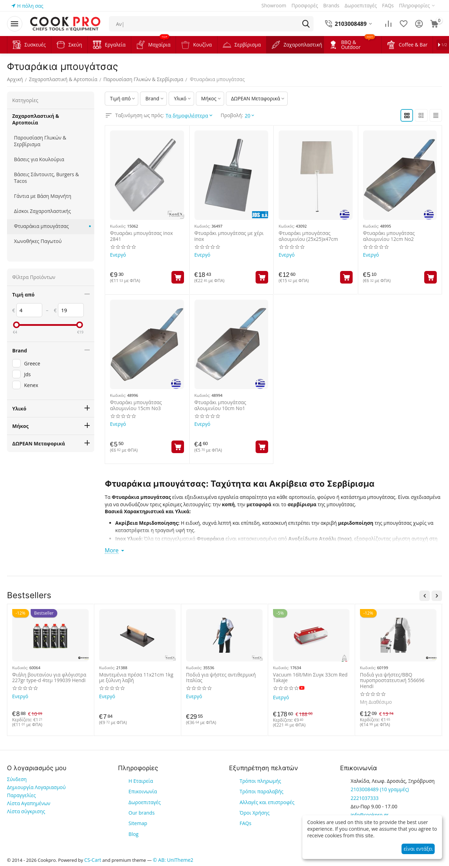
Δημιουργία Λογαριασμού (36, 787)
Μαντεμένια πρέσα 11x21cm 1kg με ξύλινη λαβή (136, 678)
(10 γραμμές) (379, 789)
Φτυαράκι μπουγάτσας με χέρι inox (229, 236)
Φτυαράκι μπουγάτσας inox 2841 (141, 236)
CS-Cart (92, 859)
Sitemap (137, 823)
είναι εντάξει (418, 848)
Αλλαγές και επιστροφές (267, 802)
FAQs (245, 823)
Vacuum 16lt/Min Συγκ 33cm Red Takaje (310, 678)
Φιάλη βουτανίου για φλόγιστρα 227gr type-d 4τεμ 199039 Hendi (49, 678)
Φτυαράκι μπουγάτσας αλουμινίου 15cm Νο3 (136, 405)
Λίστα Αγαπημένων (28, 803)
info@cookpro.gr (369, 814)
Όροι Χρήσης (255, 812)
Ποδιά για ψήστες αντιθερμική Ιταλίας (221, 678)
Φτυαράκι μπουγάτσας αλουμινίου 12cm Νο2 (389, 236)
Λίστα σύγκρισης (26, 811)
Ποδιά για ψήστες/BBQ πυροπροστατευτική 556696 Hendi (392, 680)
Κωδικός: (118, 226)
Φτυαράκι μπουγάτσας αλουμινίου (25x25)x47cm (308, 236)
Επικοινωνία (142, 791)
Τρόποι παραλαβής (261, 791)
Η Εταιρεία (140, 781)
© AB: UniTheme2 (173, 859)
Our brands (141, 812)
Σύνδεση (17, 779)
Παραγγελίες (21, 795)
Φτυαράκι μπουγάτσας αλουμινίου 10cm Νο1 (220, 405)
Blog (133, 833)
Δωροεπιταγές (144, 802)
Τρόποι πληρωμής (260, 781)
